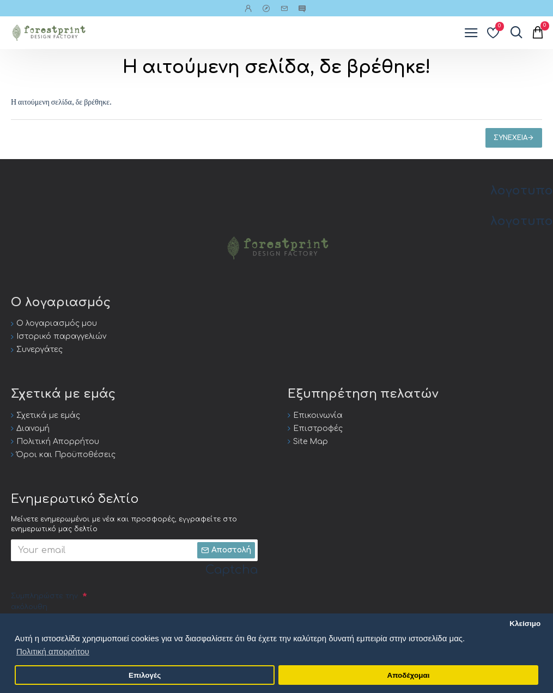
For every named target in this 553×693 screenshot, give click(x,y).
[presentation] (170, 608)
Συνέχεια (510, 138)
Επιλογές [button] (145, 675)
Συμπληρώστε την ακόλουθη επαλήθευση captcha (44, 612)
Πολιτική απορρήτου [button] (52, 651)
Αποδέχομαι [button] (408, 675)
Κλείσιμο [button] (524, 623)
